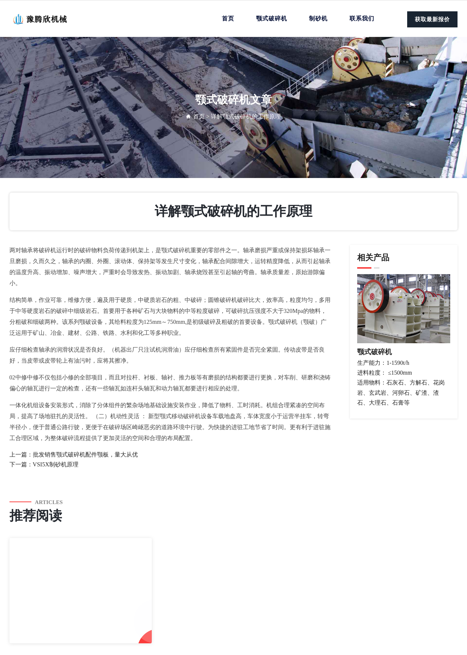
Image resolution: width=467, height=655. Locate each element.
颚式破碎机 (271, 18)
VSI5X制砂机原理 (55, 464)
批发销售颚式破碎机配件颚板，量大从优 (85, 454)
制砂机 (318, 18)
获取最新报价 (432, 19)
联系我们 (362, 18)
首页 (228, 18)
